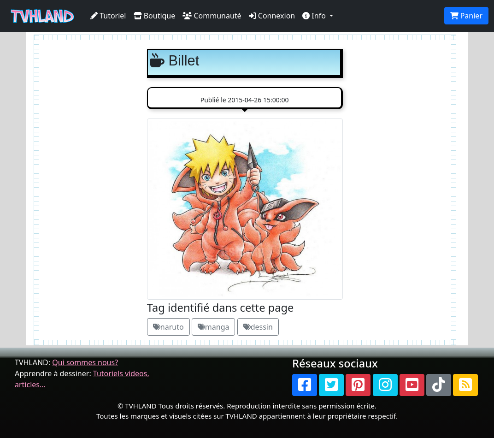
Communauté (211, 16)
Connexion (272, 16)
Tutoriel (108, 16)
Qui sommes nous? (85, 362)
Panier (466, 16)
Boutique (155, 16)
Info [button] (315, 16)
